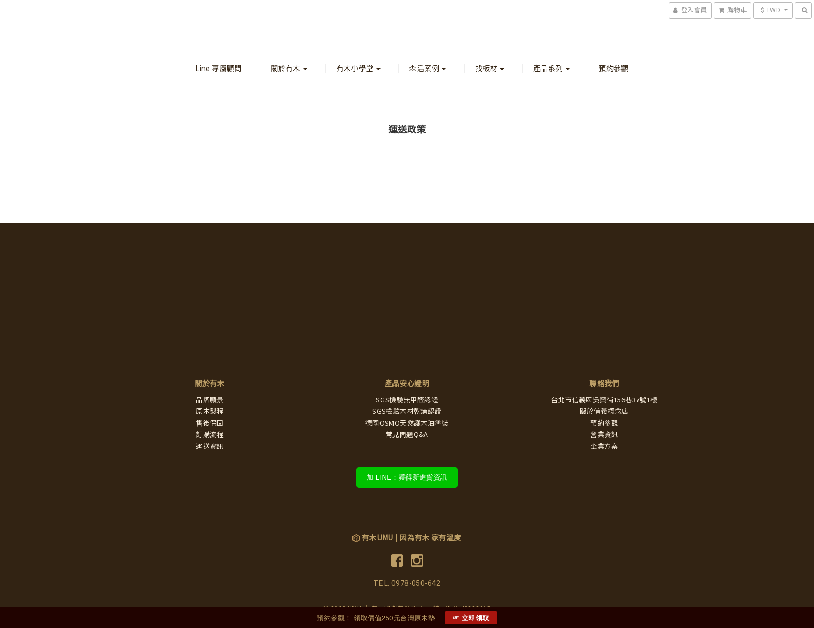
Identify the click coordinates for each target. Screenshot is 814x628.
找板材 (490, 68)
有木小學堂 (358, 68)
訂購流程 (210, 435)
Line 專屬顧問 (219, 68)
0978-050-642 (416, 583)
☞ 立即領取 (471, 618)
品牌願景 (210, 400)
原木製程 (210, 411)
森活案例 (427, 68)
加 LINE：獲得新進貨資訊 (407, 477)
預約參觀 (614, 68)
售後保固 (210, 423)
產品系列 (551, 68)
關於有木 (288, 68)
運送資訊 (210, 446)
